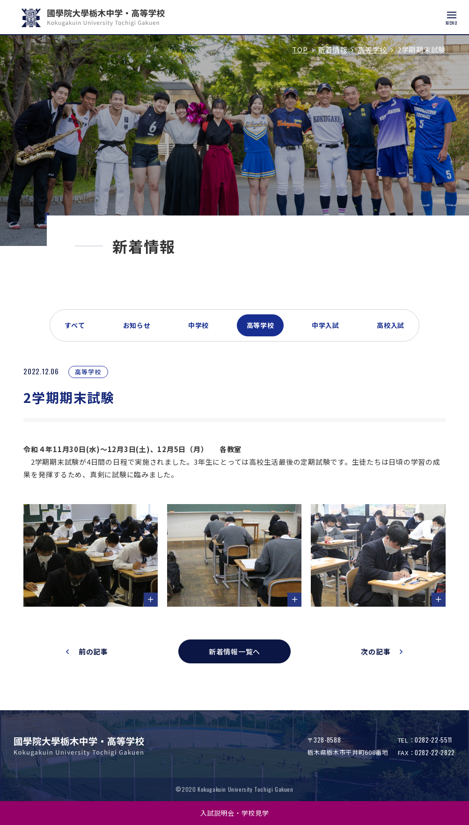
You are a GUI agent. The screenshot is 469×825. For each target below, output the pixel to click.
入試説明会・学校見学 (234, 813)
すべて (75, 325)
